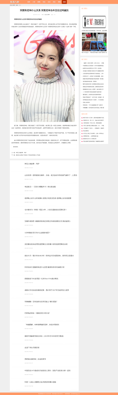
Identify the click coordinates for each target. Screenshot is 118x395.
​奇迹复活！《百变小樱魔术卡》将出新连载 (40, 187)
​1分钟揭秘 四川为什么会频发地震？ (37, 233)
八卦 (34, 2)
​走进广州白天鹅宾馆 (32, 347)
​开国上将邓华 (86, 102)
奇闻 (59, 2)
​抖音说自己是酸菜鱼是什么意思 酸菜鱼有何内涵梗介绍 (44, 267)
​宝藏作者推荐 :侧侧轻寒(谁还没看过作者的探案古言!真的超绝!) (47, 221)
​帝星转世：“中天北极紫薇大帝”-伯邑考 (93, 105)
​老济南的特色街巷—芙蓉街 (90, 81)
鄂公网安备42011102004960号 (44, 393)
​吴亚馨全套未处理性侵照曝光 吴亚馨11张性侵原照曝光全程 (46, 244)
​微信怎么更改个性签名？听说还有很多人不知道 (28, 155)
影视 (39, 2)
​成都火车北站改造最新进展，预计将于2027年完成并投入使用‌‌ (47, 290)
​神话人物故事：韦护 (21, 152)
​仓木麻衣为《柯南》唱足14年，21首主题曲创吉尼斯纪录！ (46, 210)
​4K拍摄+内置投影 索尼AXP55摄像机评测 (93, 71)
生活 (49, 2)
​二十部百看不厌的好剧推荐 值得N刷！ (92, 92)
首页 (28, 2)
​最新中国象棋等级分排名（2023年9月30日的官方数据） (45, 336)
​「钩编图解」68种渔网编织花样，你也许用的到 (42, 324)
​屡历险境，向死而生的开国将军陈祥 (92, 94)
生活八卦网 (12, 5)
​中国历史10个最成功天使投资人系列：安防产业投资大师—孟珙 (47, 370)
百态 (44, 2)
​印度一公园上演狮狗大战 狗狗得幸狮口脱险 (40, 382)
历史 (54, 2)
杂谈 (64, 2)
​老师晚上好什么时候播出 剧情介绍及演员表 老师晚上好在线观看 (48, 198)
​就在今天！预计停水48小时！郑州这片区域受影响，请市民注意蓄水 (49, 256)
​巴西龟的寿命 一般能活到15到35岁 (37, 313)
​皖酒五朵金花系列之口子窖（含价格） (92, 68)
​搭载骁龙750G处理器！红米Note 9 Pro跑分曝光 (41, 279)
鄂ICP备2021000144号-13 (57, 393)
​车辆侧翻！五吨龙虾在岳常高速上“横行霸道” (41, 302)
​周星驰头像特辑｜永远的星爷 (35, 359)
